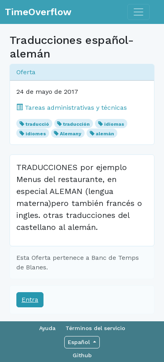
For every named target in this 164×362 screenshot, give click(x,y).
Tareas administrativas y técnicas (71, 107)
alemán (105, 133)
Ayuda (47, 328)
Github (82, 355)
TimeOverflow (38, 12)
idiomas (114, 124)
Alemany (70, 133)
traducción (76, 124)
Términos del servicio (95, 328)
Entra (30, 299)
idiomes (36, 133)
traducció (37, 124)
